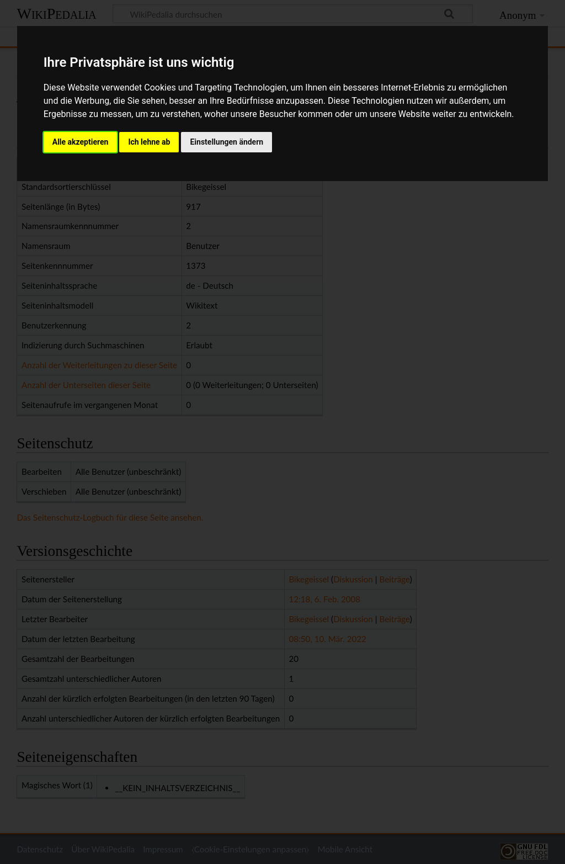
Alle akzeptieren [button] (80, 141)
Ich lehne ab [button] (149, 141)
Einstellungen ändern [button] (226, 141)
